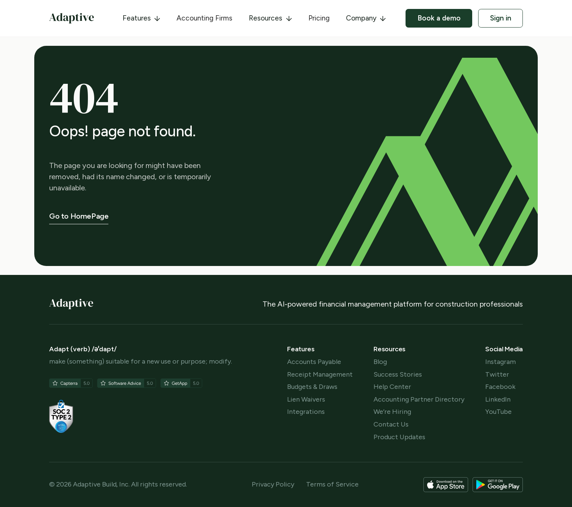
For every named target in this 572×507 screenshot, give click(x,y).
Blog (380, 362)
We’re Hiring (392, 412)
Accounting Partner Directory (419, 399)
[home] (71, 18)
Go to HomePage (78, 216)
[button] (141, 18)
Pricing (319, 18)
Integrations (306, 412)
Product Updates (399, 437)
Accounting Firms (204, 18)
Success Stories (398, 374)
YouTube (498, 412)
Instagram (500, 362)
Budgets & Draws (312, 387)
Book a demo (439, 18)
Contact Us (391, 424)
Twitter (497, 374)
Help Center (392, 387)
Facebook (500, 387)
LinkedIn (498, 399)
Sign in (500, 18)
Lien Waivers (306, 399)
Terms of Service (332, 484)
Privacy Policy (273, 484)
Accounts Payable (314, 362)
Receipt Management (320, 374)
